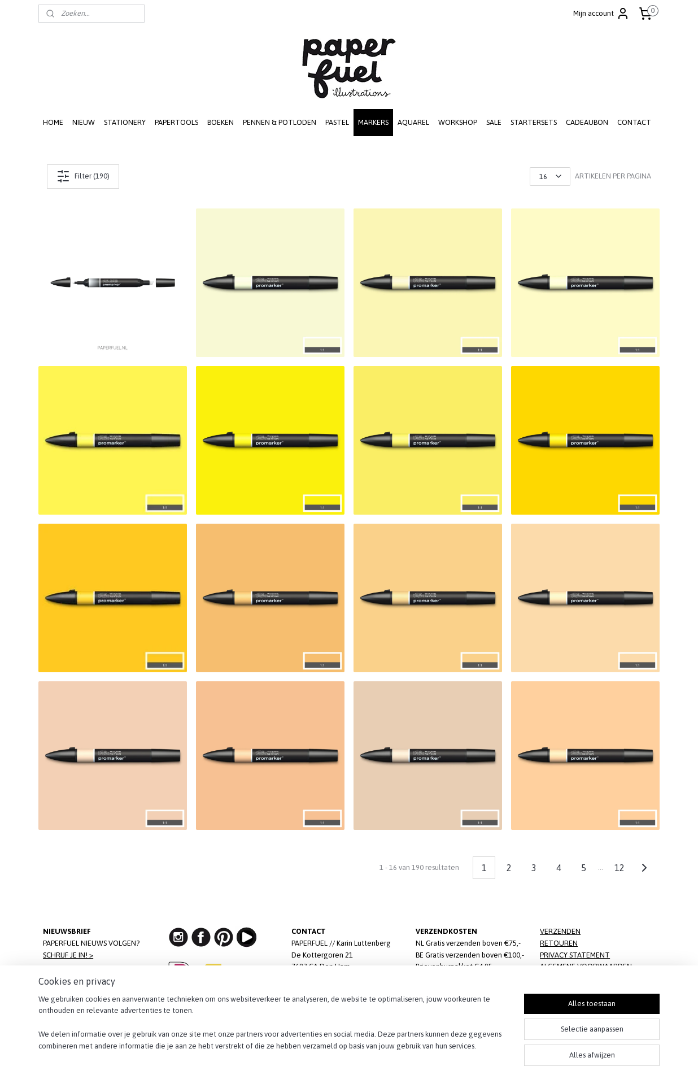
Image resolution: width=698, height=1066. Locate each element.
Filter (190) (83, 176)
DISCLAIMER (559, 978)
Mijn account (601, 13)
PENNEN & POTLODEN (279, 122)
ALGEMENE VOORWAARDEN (586, 966)
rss (329, 1045)
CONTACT (634, 122)
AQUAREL (413, 122)
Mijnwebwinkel (458, 1045)
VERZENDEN (560, 931)
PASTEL (337, 122)
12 (619, 868)
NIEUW (83, 122)
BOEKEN (220, 122)
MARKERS (373, 122)
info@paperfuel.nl (343, 990)
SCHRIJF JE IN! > (68, 955)
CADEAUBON (587, 122)
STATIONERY (125, 122)
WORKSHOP (457, 122)
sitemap (310, 1045)
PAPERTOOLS (176, 122)
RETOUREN (559, 943)
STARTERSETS (534, 122)
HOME (53, 122)
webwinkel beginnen (367, 1045)
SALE (493, 122)
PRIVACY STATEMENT (575, 955)
